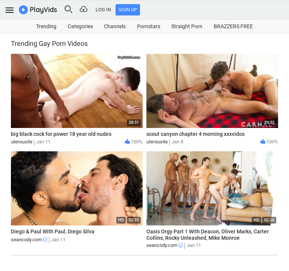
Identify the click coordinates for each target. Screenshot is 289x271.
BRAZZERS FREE (233, 26)
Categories (80, 26)
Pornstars (148, 26)
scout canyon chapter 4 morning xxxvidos (195, 134)
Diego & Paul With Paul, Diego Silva (52, 231)
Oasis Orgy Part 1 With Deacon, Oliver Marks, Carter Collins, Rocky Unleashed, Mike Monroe (207, 234)
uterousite (21, 142)
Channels (115, 26)
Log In (103, 9)
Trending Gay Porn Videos (49, 43)
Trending (46, 26)
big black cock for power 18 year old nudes (61, 134)
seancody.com (29, 239)
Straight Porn (186, 26)
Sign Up (128, 9)
